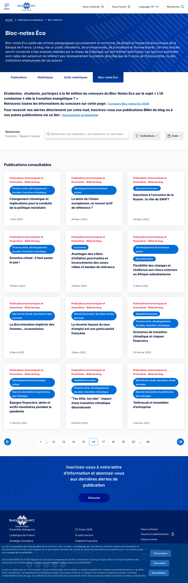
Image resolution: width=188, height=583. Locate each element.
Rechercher (12, 131)
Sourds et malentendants (155, 528)
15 (85, 436)
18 (115, 436)
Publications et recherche (23, 541)
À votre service (83, 529)
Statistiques (45, 77)
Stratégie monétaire (20, 535)
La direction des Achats (154, 538)
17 (105, 436)
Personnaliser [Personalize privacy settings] (158, 573)
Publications (19, 77)
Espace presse (149, 533)
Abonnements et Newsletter (80, 115)
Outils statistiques (75, 77)
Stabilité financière (85, 535)
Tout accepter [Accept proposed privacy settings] (160, 553)
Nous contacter (149, 523)
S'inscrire (94, 492)
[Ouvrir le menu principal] (7, 6)
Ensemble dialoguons (21, 524)
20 (135, 436)
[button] (146, 134)
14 (75, 436)
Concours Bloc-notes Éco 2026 (128, 103)
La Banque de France (21, 529)
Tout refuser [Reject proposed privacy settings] (160, 563)
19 (125, 436)
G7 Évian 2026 (83, 524)
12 (55, 436)
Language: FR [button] (149, 6)
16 (95, 436)
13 (65, 436)
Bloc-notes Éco (108, 77)
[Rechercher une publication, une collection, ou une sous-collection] (87, 134)
